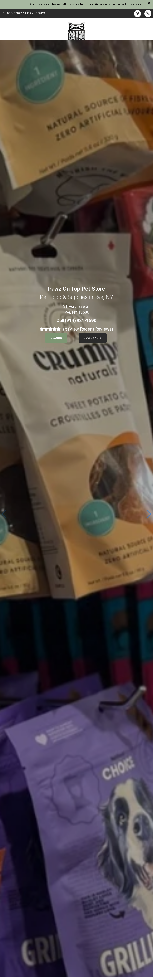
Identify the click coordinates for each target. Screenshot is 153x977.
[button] (148, 514)
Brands (56, 337)
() (90, 329)
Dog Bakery (92, 337)
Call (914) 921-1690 (76, 320)
